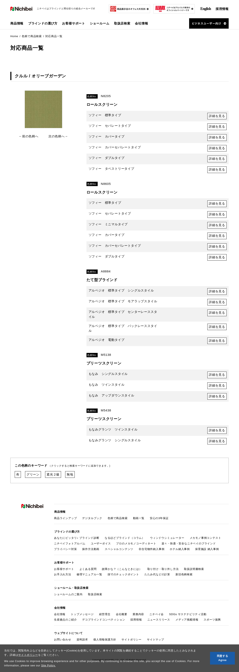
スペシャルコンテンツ (119, 550)
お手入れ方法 (62, 575)
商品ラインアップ (65, 519)
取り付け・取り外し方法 (163, 569)
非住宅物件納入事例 (151, 550)
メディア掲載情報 (186, 620)
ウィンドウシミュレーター (167, 539)
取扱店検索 (122, 23)
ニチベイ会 (156, 614)
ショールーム (99, 23)
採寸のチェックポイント (123, 575)
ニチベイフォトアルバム (69, 544)
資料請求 (82, 639)
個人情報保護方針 (104, 639)
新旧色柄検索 (184, 575)
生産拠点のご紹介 (65, 620)
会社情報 (59, 614)
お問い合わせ (62, 639)
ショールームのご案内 (68, 594)
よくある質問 (88, 569)
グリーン (33, 476)
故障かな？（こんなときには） (122, 569)
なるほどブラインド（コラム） (125, 539)
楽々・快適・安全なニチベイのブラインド (189, 544)
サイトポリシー (28, 654)
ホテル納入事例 (180, 550)
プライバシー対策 (65, 550)
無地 (70, 476)
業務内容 (138, 614)
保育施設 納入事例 (207, 550)
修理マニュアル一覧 (89, 575)
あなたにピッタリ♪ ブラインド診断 (76, 539)
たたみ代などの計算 (157, 575)
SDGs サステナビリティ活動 (187, 614)
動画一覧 (138, 519)
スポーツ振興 (212, 620)
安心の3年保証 (159, 519)
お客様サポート (64, 569)
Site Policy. (48, 665)
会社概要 (121, 614)
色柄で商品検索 (118, 519)
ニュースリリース (158, 620)
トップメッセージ (82, 614)
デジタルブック (92, 519)
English (205, 9)
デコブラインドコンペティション (103, 620)
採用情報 (222, 9)
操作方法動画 (90, 550)
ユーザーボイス (101, 544)
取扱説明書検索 (194, 569)
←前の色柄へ (28, 136)
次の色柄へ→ (58, 136)
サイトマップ (155, 639)
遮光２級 (53, 476)
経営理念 (104, 614)
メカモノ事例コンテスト (205, 539)
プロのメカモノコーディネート (136, 544)
